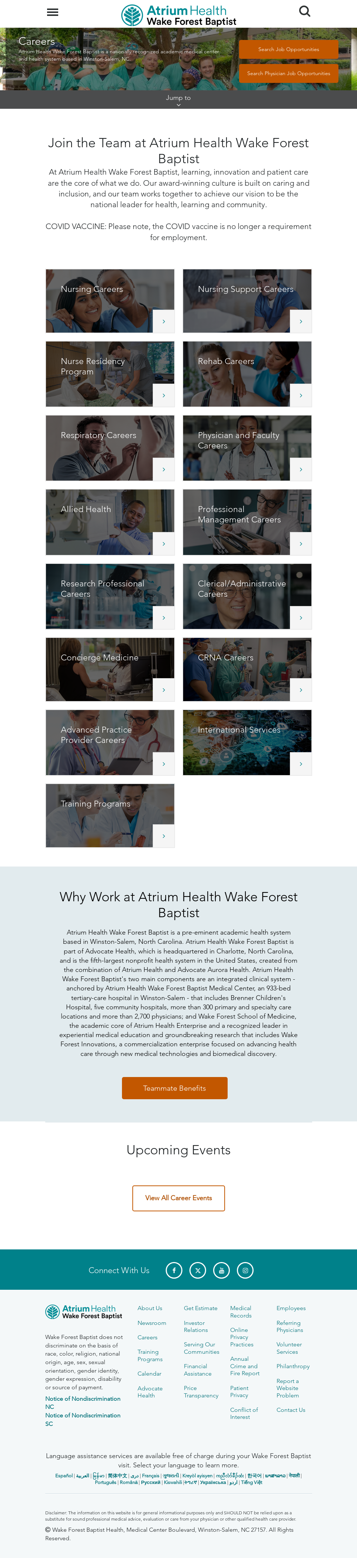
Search (302, 8)
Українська (213, 1482)
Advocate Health (150, 1392)
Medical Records (241, 1312)
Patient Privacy (239, 1391)
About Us (150, 1308)
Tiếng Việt (251, 1482)
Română (129, 1482)
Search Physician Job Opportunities (288, 73)
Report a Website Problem (288, 1388)
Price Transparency (201, 1391)
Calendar (149, 1373)
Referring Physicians (290, 1326)
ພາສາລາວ (275, 1475)
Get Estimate (201, 1308)
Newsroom (152, 1322)
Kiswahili (173, 1482)
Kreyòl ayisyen (197, 1475)
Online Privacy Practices (242, 1337)
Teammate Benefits (174, 1088)
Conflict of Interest (244, 1413)
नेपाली (294, 1475)
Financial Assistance (198, 1370)
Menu (53, 8)
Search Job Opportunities (288, 49)
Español (64, 1475)
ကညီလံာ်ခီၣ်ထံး (230, 1475)
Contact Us (291, 1409)
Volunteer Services (289, 1348)
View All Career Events (178, 1198)
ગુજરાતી (171, 1475)
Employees (291, 1308)
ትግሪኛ (190, 1482)
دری (134, 1475)
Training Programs (150, 1355)
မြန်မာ (99, 1475)
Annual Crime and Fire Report (245, 1366)
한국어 (254, 1475)
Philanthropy (293, 1366)
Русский (151, 1482)
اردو (233, 1482)
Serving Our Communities (201, 1348)
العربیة (82, 1475)
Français (150, 1475)
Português (105, 1482)
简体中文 (117, 1475)
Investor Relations (196, 1326)
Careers (148, 1337)
